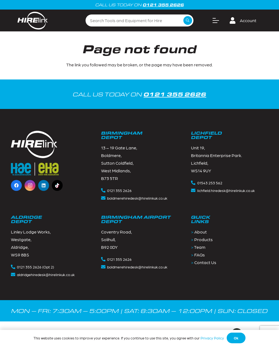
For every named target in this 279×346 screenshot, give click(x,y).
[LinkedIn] (43, 185)
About (200, 232)
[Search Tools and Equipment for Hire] (139, 20)
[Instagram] (30, 185)
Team (199, 247)
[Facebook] (16, 185)
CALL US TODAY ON (139, 94)
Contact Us (205, 262)
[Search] (187, 20)
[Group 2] (32, 20)
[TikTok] (57, 185)
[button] (216, 20)
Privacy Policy (212, 338)
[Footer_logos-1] (35, 169)
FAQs (199, 255)
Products (203, 239)
